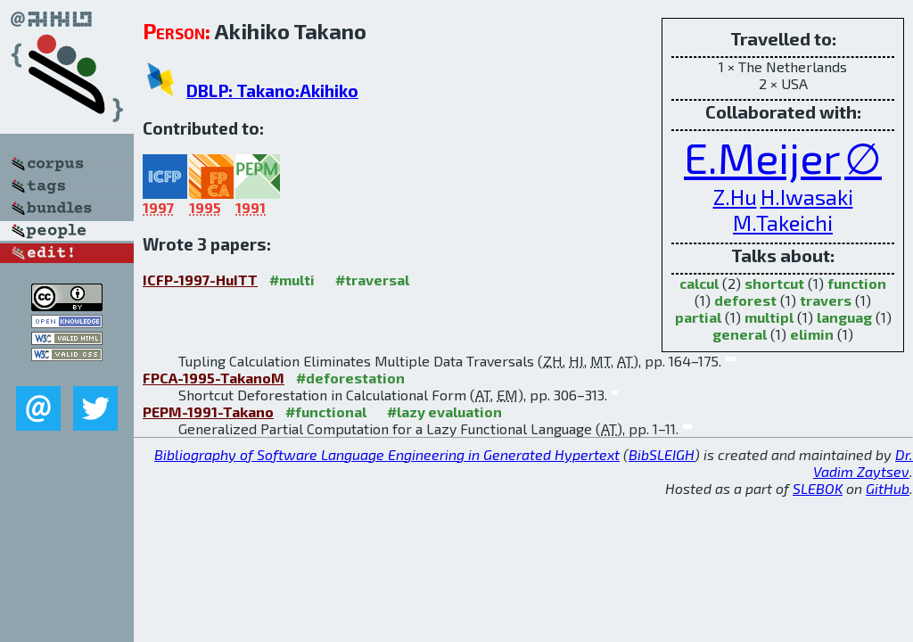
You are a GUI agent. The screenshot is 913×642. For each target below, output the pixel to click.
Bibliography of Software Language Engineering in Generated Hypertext (387, 454)
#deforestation (350, 377)
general (739, 333)
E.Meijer (762, 157)
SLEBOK (818, 488)
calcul (699, 283)
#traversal (372, 279)
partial (698, 317)
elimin (812, 333)
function (856, 283)
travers (825, 300)
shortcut (774, 283)
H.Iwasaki (807, 197)
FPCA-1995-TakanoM (213, 377)
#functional (325, 411)
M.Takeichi (783, 222)
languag (844, 317)
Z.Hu (735, 197)
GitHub (887, 488)
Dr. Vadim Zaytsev (863, 463)
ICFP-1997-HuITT (200, 279)
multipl (769, 317)
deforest (745, 300)
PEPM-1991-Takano (208, 411)
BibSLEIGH (662, 454)
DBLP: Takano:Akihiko (272, 90)
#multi (292, 279)
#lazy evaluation (444, 411)
